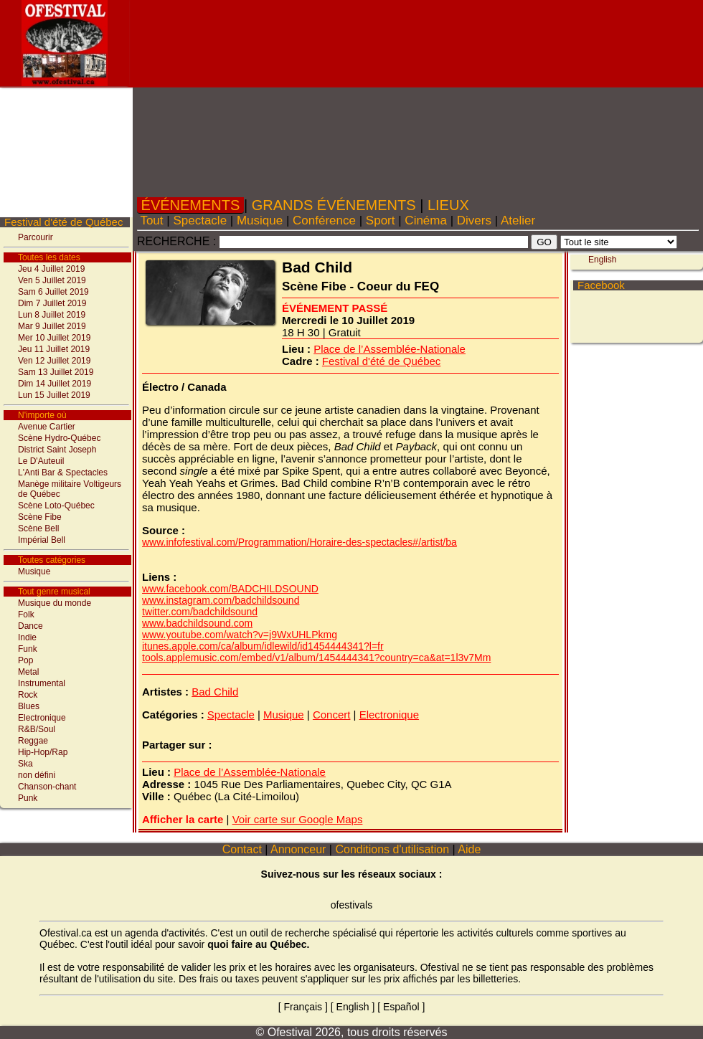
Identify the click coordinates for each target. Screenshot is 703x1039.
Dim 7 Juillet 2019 (52, 303)
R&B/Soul (36, 729)
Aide (470, 849)
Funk (27, 649)
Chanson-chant (47, 787)
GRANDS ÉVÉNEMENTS (333, 205)
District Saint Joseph (57, 450)
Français (302, 1006)
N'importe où (42, 415)
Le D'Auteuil (41, 461)
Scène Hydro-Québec (59, 438)
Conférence (324, 220)
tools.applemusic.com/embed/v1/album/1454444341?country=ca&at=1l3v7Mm (316, 657)
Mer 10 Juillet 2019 (54, 338)
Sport (380, 220)
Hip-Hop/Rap (42, 752)
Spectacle (200, 220)
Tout (151, 220)
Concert (332, 714)
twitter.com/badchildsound (200, 611)
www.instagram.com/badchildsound (220, 600)
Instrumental (41, 683)
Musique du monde (54, 603)
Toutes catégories (51, 560)
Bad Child (215, 691)
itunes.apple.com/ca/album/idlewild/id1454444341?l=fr (263, 646)
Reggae (33, 741)
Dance (30, 626)
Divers (474, 220)
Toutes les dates (49, 257)
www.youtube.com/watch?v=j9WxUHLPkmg (239, 634)
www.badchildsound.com (197, 623)
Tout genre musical (54, 592)
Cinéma (426, 220)
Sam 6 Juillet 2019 (53, 292)
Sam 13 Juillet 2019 (55, 372)
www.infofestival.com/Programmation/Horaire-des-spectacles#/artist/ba (299, 542)
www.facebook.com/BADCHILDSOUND (230, 588)
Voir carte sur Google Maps (297, 819)
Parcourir (35, 237)
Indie (27, 637)
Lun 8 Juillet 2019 (51, 315)
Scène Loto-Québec (56, 505)
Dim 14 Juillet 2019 (54, 384)
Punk (27, 798)
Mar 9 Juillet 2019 (52, 326)
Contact (242, 849)
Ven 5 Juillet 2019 (52, 280)
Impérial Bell (41, 540)
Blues (28, 706)
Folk (26, 614)
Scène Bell (38, 528)
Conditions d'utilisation (392, 849)
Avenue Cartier (46, 427)
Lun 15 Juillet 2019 (54, 395)
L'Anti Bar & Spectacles (63, 473)
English (602, 260)
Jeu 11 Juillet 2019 (54, 349)
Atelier (518, 220)
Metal (28, 672)
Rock (27, 695)
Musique (34, 571)
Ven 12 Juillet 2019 (54, 361)
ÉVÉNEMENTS (190, 205)
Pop (25, 660)
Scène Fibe (40, 517)
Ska (25, 764)
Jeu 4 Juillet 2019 (51, 269)
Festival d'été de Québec (63, 222)
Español (401, 1006)
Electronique (42, 718)
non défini (36, 775)
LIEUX (448, 205)
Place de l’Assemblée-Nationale (389, 349)
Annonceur (298, 849)
